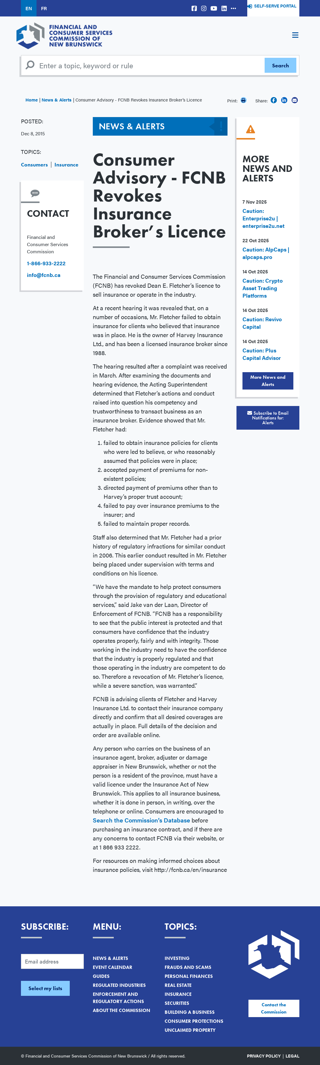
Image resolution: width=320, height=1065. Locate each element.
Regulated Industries (119, 985)
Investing (177, 958)
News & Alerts (57, 99)
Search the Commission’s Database (141, 820)
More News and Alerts (268, 380)
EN (28, 8)
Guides (101, 976)
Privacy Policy (264, 1056)
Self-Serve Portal (275, 6)
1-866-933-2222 (46, 263)
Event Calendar (112, 967)
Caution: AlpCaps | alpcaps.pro (265, 253)
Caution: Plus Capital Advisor (261, 353)
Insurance (66, 164)
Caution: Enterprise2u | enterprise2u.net (263, 218)
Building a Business (190, 1012)
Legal (292, 1056)
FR (44, 8)
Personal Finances (189, 976)
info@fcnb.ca (43, 274)
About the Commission (121, 1010)
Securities (177, 1003)
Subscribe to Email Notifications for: (268, 418)
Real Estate (178, 985)
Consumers (34, 164)
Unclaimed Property (190, 1030)
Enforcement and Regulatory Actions (118, 998)
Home (31, 99)
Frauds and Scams (188, 967)
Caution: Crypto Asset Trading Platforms (262, 288)
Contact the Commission (273, 1008)
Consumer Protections (194, 1021)
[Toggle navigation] (295, 36)
